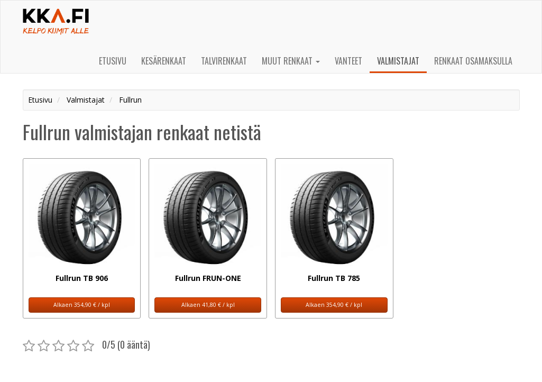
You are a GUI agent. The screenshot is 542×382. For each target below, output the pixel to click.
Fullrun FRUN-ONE (208, 278)
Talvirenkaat (224, 60)
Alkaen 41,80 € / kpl (208, 304)
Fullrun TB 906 (82, 278)
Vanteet (348, 60)
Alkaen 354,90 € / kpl (81, 304)
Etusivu (112, 60)
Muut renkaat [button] (291, 60)
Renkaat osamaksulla (473, 60)
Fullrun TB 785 (334, 278)
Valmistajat (398, 60)
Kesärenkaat (163, 60)
